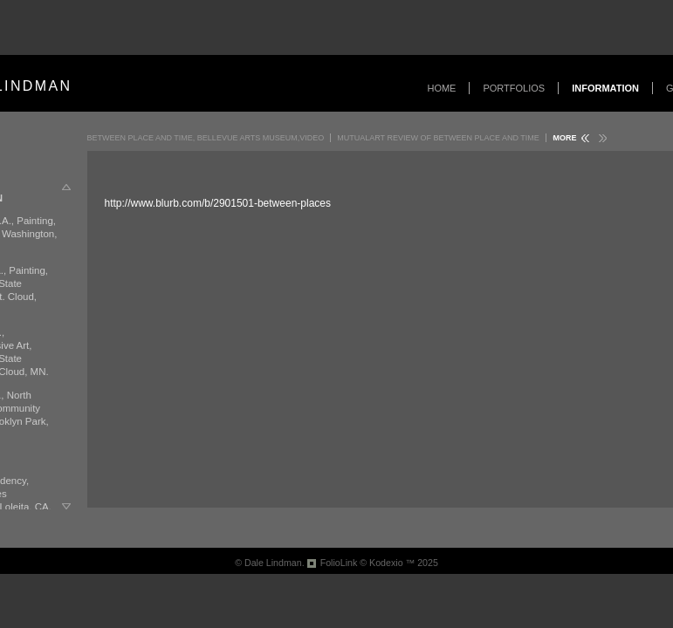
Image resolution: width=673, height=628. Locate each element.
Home (441, 88)
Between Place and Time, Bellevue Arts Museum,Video (206, 137)
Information (605, 88)
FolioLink (339, 562)
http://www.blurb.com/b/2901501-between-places (218, 203)
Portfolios (514, 88)
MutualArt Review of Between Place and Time (438, 137)
